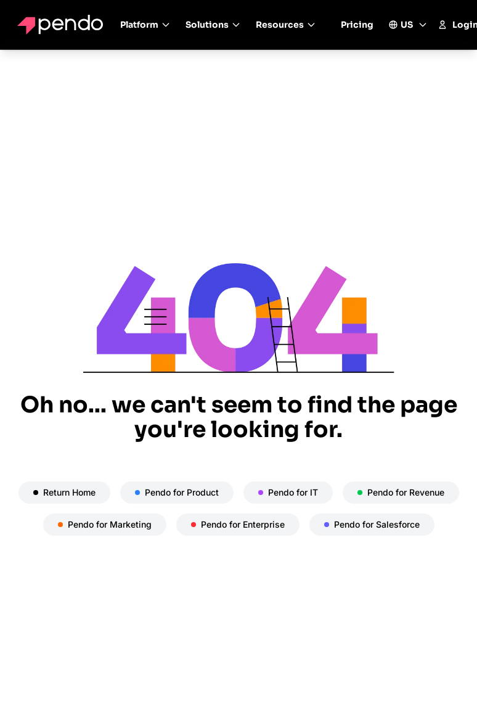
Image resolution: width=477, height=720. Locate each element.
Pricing (357, 24)
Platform (145, 24)
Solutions (213, 24)
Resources (286, 24)
